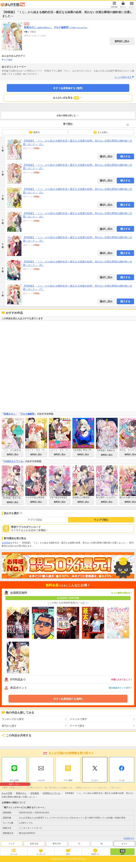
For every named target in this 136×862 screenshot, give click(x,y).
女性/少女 (34, 844)
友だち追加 (14, 780)
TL (79, 844)
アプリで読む (35, 519)
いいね (121, 780)
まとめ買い (100, 132)
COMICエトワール (13, 461)
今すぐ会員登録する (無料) (68, 88)
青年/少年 (57, 844)
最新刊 (34, 132)
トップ (12, 844)
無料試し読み (122, 41)
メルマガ (41, 780)
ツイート (6, 741)
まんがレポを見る (68, 97)
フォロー (94, 780)
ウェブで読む (101, 519)
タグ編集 (8, 60)
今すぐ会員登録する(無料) (67, 698)
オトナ (124, 844)
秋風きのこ (38, 27)
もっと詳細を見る (124, 77)
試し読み (107, 156)
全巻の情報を (68, 115)
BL (102, 844)
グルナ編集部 (71, 27)
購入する (125, 156)
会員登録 (6, 543)
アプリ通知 (68, 780)
